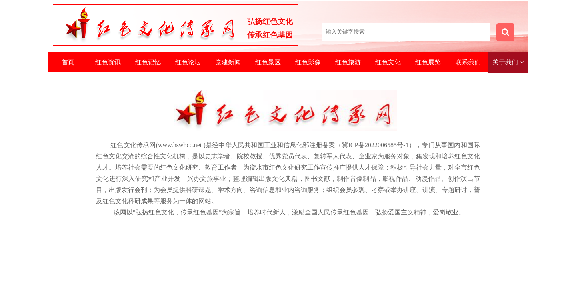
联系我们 (468, 62)
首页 (68, 62)
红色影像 (308, 62)
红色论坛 (188, 62)
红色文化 (388, 62)
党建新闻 (228, 62)
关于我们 (508, 62)
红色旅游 (348, 62)
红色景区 (268, 62)
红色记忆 (148, 62)
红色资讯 (108, 62)
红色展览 (428, 62)
